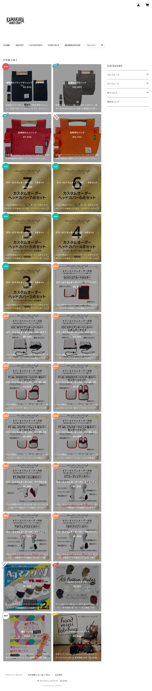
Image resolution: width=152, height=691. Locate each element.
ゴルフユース (113, 74)
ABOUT (20, 45)
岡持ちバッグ (113, 102)
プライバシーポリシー (14, 675)
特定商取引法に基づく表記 (39, 675)
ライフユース (113, 83)
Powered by (52, 685)
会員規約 (58, 675)
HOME (6, 45)
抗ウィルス (112, 92)
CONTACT (54, 45)
